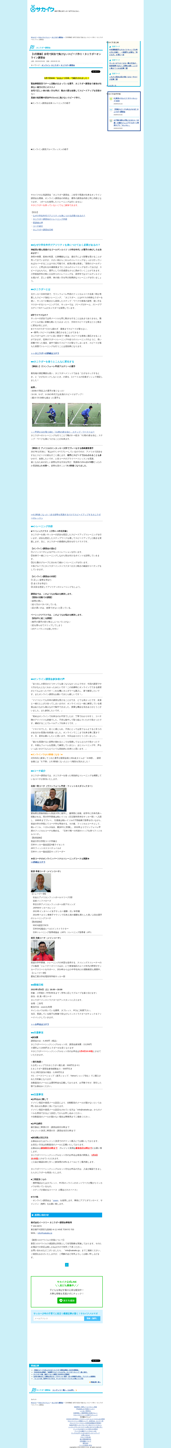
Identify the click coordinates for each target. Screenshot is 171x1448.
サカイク (34, 37)
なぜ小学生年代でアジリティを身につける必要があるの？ (59, 215)
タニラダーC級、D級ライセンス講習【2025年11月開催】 (51, 1374)
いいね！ (85, 1411)
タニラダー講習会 (57, 37)
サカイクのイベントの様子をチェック (85, 1415)
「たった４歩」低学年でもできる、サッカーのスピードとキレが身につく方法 (58, 1378)
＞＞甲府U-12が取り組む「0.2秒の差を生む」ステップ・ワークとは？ (63, 432)
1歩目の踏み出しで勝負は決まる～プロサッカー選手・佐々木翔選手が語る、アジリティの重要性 (64, 1376)
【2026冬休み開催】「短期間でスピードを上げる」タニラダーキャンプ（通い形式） (60, 1372)
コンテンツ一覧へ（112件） (63, 1390)
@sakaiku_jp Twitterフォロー (85, 1409)
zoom (55, 1200)
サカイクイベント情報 (85, 1421)
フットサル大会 (85, 1429)
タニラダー (55, 65)
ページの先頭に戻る (85, 1445)
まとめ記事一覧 (111, 85)
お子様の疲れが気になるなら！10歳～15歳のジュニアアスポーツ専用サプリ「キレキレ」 (126, 122)
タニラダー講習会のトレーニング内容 (50, 219)
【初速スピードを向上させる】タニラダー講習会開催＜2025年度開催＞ (56, 1370)
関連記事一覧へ (96, 1382)
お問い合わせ (85, 1435)
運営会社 (85, 1443)
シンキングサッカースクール (85, 1427)
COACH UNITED (85, 1419)
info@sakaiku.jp (45, 1233)
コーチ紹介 (38, 226)
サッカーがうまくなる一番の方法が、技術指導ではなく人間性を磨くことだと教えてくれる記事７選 (123, 65)
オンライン (46, 65)
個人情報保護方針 (85, 1439)
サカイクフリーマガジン (85, 1423)
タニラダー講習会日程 (43, 229)
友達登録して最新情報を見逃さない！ (85, 1413)
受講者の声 (38, 222)
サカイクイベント (44, 37)
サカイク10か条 (85, 1437)
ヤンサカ (85, 1433)
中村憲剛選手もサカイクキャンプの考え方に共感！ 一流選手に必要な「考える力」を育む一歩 (123, 52)
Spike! (85, 1425)
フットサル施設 (85, 1431)
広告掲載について (85, 1441)
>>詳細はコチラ (38, 862)
